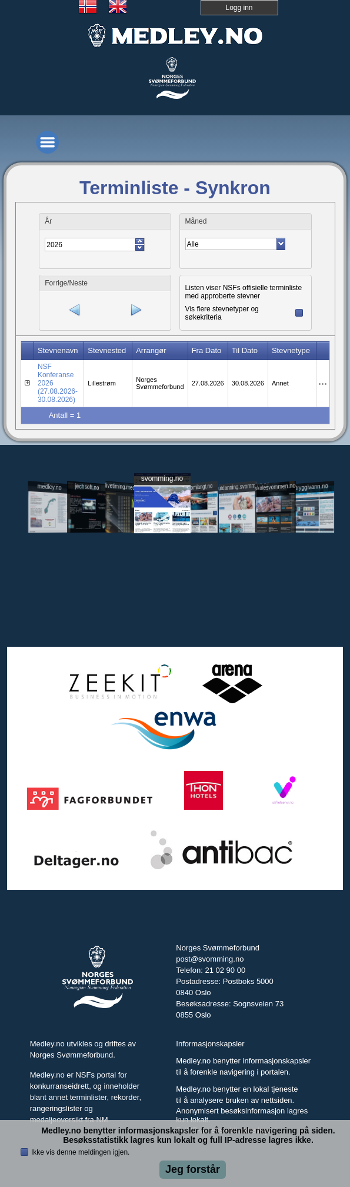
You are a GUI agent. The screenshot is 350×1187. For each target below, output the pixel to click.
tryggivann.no (312, 486)
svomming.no (161, 478)
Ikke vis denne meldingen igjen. (80, 1152)
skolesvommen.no (275, 486)
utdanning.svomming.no (237, 486)
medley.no (50, 487)
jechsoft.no (87, 487)
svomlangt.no (199, 486)
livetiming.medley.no (124, 487)
